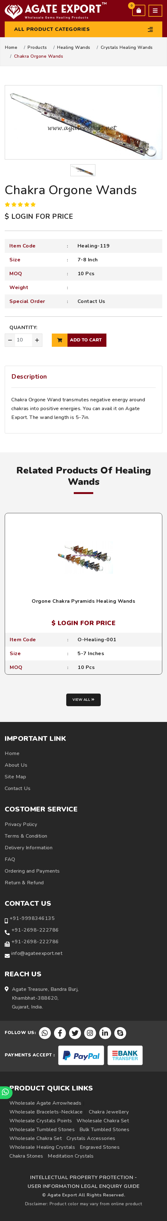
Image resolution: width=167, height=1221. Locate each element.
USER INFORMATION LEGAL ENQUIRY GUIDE (84, 1186)
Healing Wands (73, 47)
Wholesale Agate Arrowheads (45, 1103)
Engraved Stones (100, 1147)
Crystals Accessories (91, 1138)
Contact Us (91, 301)
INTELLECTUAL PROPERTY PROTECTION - (83, 1177)
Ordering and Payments (32, 871)
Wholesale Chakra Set (103, 1120)
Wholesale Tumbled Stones (42, 1129)
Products (37, 47)
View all (83, 699)
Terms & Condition (26, 836)
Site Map (15, 776)
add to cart (77, 340)
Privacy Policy (21, 824)
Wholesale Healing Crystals (42, 1147)
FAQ (10, 859)
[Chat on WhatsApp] (6, 1092)
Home (11, 47)
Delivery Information (28, 847)
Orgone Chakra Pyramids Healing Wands (83, 601)
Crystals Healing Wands (127, 47)
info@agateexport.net (36, 953)
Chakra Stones (26, 1156)
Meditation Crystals (71, 1156)
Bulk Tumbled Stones (104, 1129)
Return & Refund (24, 882)
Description (29, 376)
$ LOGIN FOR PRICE (39, 216)
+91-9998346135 (32, 918)
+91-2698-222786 (35, 930)
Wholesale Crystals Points (40, 1120)
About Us (16, 765)
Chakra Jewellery (109, 1111)
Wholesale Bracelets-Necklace (46, 1111)
